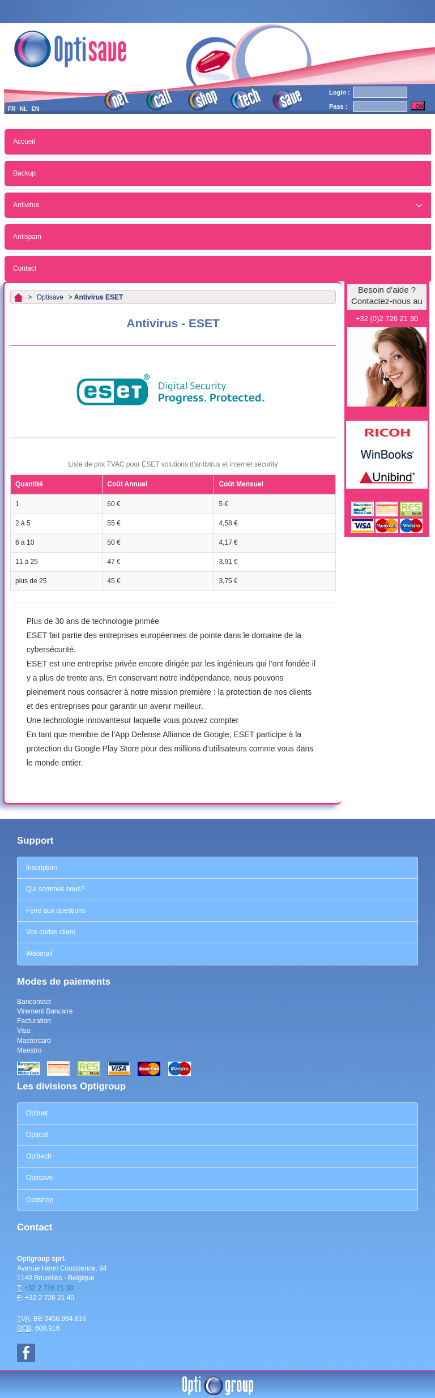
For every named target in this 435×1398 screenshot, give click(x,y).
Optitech (39, 1156)
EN (35, 109)
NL (23, 109)
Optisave (39, 1178)
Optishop (39, 1200)
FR (11, 109)
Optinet (37, 1113)
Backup (24, 173)
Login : (339, 92)
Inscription (41, 867)
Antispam (27, 237)
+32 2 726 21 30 (49, 1288)
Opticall (37, 1135)
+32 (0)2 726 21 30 (387, 318)
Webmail (39, 953)
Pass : (338, 106)
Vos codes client (50, 932)
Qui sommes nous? (55, 889)
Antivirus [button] (218, 205)
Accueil (24, 142)
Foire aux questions (56, 910)
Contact (24, 268)
